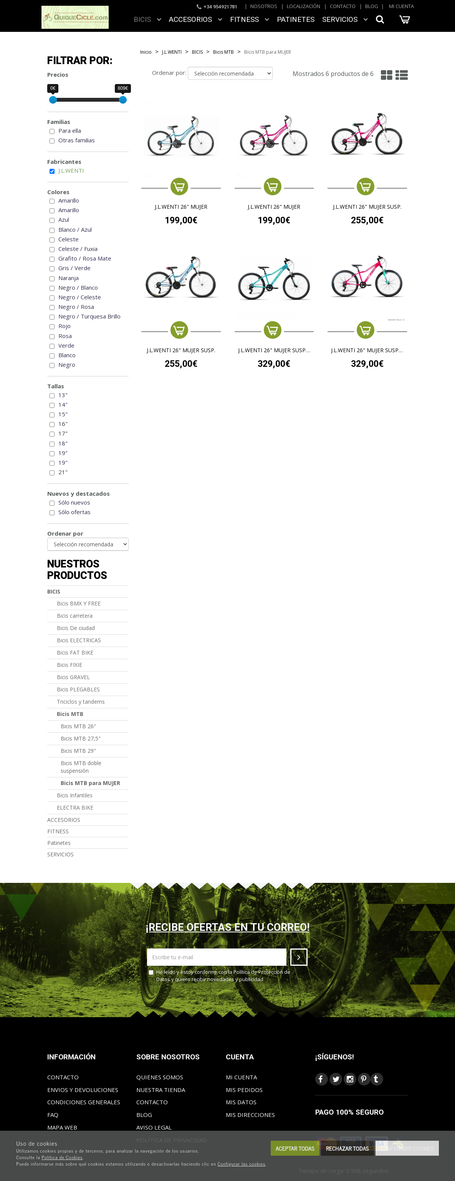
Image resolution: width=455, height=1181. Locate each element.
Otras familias (76, 140)
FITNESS (249, 19)
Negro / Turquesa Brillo (89, 316)
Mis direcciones (250, 1114)
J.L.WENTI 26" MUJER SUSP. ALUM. (274, 350)
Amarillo (68, 200)
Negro (66, 364)
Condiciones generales (83, 1102)
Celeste (68, 239)
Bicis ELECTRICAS (79, 640)
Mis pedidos (244, 1090)
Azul (63, 219)
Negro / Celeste (79, 297)
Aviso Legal (154, 1127)
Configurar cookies (407, 1148)
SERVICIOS (345, 19)
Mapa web (62, 1127)
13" (63, 395)
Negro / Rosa (76, 306)
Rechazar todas (347, 1148)
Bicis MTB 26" (78, 726)
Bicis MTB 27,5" (81, 738)
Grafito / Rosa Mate (84, 258)
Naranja (68, 278)
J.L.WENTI (71, 170)
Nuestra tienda (160, 1090)
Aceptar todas (295, 1148)
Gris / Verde (74, 268)
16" (63, 423)
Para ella (69, 130)
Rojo (64, 326)
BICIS (147, 19)
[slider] (53, 100)
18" (63, 443)
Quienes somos (159, 1077)
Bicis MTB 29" (78, 750)
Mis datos (241, 1102)
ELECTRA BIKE (75, 807)
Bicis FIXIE (69, 664)
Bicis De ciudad (76, 628)
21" (63, 472)
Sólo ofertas (74, 512)
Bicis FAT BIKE (75, 652)
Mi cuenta (401, 6)
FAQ (52, 1114)
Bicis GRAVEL (73, 677)
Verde (66, 345)
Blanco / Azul (75, 229)
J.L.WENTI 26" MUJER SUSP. (367, 207)
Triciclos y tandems (81, 701)
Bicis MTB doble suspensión (81, 766)
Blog (371, 6)
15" (63, 414)
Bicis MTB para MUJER (90, 783)
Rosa (65, 336)
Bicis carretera (75, 615)
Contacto (343, 6)
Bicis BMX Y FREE (79, 603)
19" (63, 453)
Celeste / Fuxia (78, 248)
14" (63, 404)
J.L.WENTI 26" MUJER (181, 207)
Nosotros (263, 6)
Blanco (67, 355)
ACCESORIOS (195, 19)
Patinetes (295, 19)
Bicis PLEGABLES (78, 689)
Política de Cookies (62, 1157)
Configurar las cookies (242, 1164)
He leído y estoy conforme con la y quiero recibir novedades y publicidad (219, 975)
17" (63, 433)
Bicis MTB (70, 714)
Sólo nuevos (74, 502)
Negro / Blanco (78, 287)
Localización (303, 6)
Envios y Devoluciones (82, 1090)
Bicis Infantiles (75, 795)
